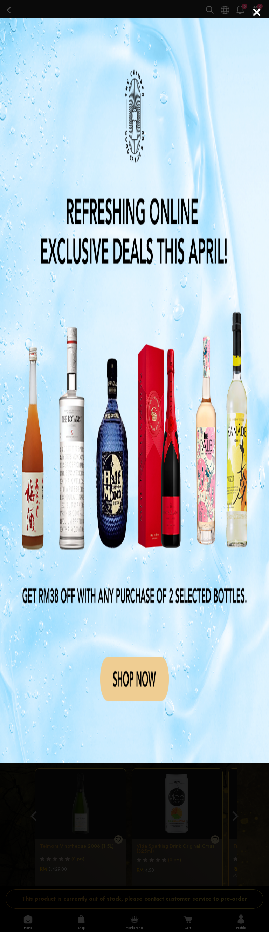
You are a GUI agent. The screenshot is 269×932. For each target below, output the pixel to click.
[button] (20, 390)
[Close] (256, 12)
